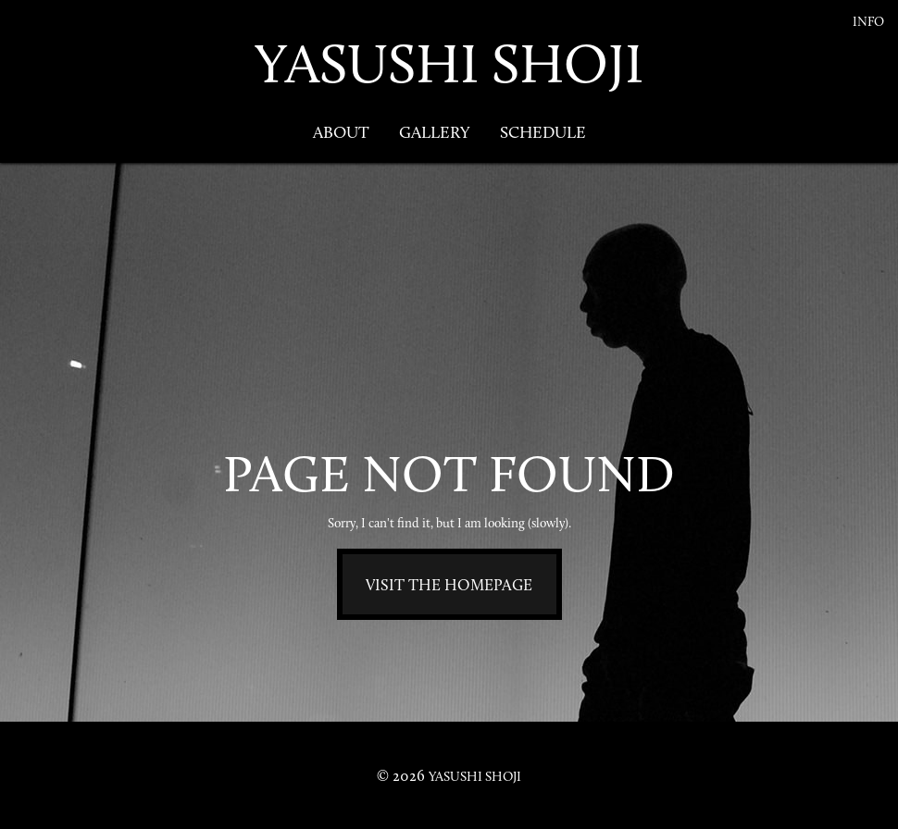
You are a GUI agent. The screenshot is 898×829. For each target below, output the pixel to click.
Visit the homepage (449, 584)
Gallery (434, 132)
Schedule (543, 132)
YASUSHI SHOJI (449, 63)
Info (868, 22)
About (341, 132)
